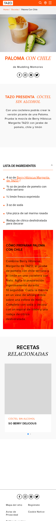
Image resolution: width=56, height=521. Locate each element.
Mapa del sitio (14, 505)
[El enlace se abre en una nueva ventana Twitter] (37, 73)
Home (6, 9)
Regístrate (34, 505)
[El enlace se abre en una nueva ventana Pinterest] (31, 73)
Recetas (15, 9)
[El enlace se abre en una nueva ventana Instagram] (25, 73)
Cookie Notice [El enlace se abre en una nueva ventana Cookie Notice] (36, 511)
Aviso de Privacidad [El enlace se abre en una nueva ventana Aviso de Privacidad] (12, 513)
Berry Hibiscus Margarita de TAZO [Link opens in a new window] (28, 179)
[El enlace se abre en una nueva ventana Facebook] (19, 73)
